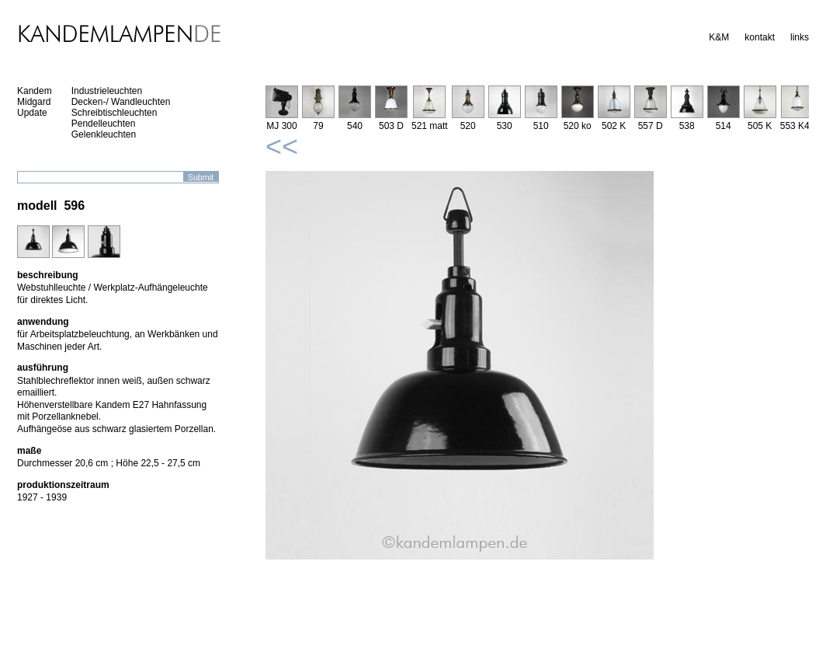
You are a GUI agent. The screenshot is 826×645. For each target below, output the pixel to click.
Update (32, 112)
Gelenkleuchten (103, 134)
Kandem (34, 90)
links (799, 37)
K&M (719, 37)
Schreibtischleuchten (114, 112)
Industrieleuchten (106, 90)
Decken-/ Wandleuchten (121, 101)
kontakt (759, 37)
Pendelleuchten (103, 123)
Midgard (33, 101)
